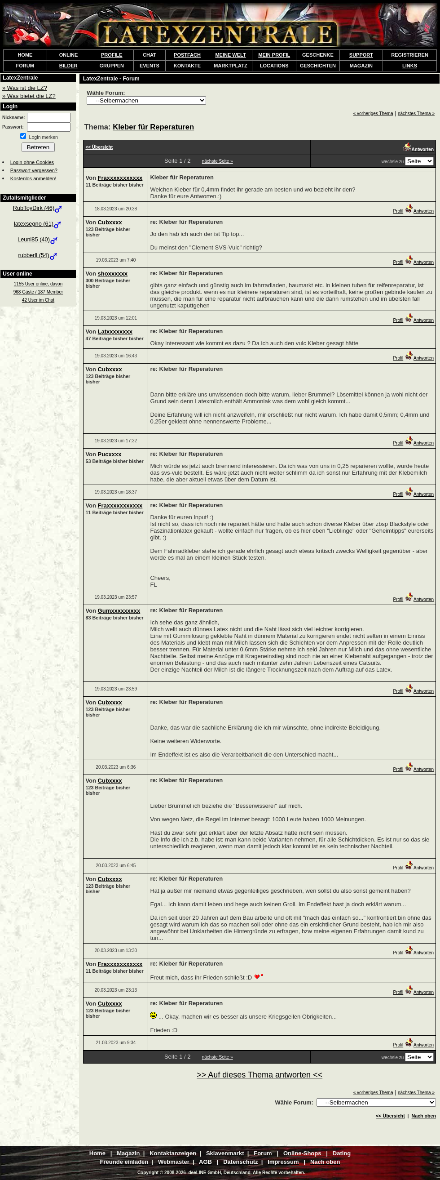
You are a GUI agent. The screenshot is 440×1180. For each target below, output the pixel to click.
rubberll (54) (38, 255)
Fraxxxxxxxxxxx (120, 177)
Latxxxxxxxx (115, 331)
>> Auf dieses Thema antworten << (259, 1074)
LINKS (409, 65)
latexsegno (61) (38, 223)
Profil (398, 211)
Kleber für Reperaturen (153, 127)
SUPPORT (361, 55)
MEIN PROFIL (274, 55)
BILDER (68, 65)
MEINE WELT (230, 55)
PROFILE (112, 55)
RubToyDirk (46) (38, 208)
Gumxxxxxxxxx (119, 610)
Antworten (419, 211)
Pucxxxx (110, 454)
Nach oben (424, 1115)
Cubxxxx (110, 222)
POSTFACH (187, 55)
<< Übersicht (390, 1115)
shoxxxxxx (113, 273)
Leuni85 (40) (38, 239)
